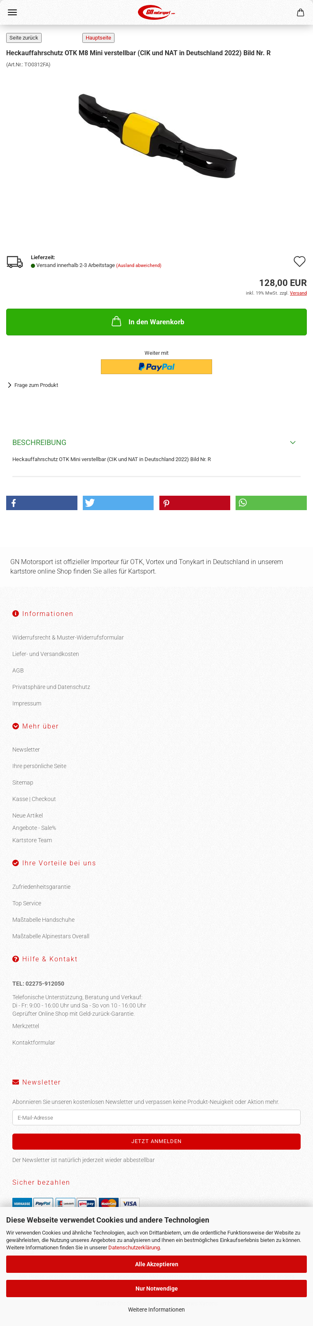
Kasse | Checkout (34, 799)
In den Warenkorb (147, 321)
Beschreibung (39, 442)
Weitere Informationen (156, 1309)
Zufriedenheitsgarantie (41, 886)
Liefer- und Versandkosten (45, 654)
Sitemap (22, 782)
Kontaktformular (33, 1042)
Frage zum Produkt (36, 385)
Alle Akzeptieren (156, 1264)
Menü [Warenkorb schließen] (12, 12)
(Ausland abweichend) (138, 265)
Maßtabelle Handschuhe (43, 919)
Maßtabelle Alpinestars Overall (50, 936)
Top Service (26, 903)
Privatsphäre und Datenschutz (51, 687)
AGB (18, 670)
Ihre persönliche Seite (39, 766)
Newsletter (26, 749)
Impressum (26, 703)
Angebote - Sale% (34, 828)
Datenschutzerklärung (134, 1247)
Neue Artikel (27, 815)
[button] (41, 503)
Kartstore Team (32, 840)
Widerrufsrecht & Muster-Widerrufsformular (68, 637)
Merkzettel (25, 1026)
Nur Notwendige (156, 1288)
